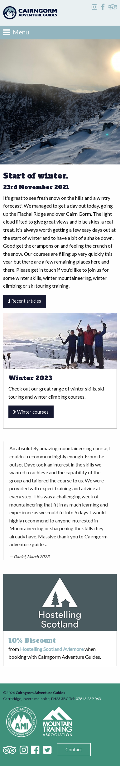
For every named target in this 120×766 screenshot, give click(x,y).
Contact (74, 749)
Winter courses (31, 412)
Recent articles (24, 301)
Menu (16, 32)
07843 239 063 (88, 698)
